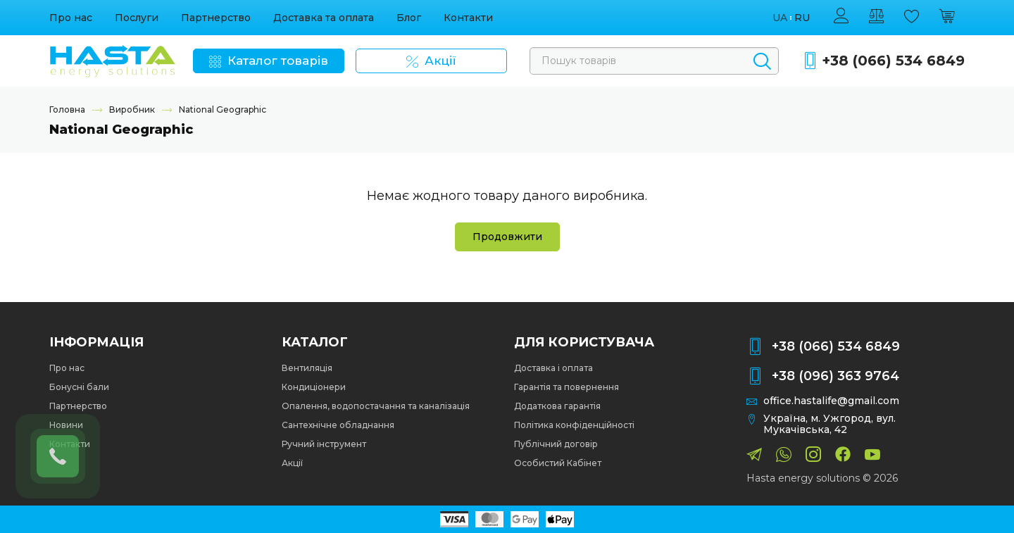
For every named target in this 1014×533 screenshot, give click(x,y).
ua (779, 18)
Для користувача (584, 342)
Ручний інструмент (324, 444)
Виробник (132, 109)
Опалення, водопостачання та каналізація (376, 406)
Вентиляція (307, 368)
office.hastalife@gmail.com (831, 401)
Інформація (96, 342)
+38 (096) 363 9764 (835, 376)
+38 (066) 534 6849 (893, 61)
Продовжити (507, 236)
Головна (67, 109)
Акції (292, 463)
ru (802, 18)
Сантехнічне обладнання (338, 425)
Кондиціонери (314, 387)
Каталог (315, 342)
